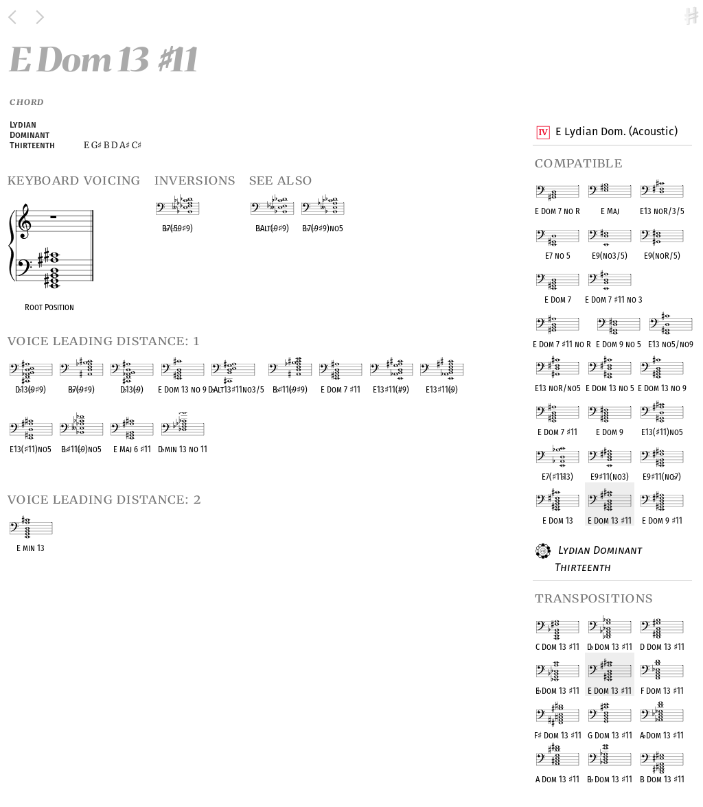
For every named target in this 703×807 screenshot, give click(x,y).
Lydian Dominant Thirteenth (598, 558)
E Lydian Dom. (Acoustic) (616, 132)
